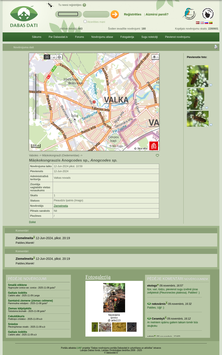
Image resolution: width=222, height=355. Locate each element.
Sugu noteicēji (149, 36)
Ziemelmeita (61, 205)
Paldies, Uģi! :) (155, 307)
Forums (79, 36)
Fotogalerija (127, 36)
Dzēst (32, 222)
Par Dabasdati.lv (58, 36)
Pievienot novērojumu (177, 36)
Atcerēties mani (96, 21)
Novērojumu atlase (102, 36)
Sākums (36, 36)
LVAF (79, 348)
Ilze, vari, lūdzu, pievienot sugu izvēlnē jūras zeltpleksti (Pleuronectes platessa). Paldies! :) (173, 291)
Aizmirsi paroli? (157, 14)
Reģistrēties (132, 14)
